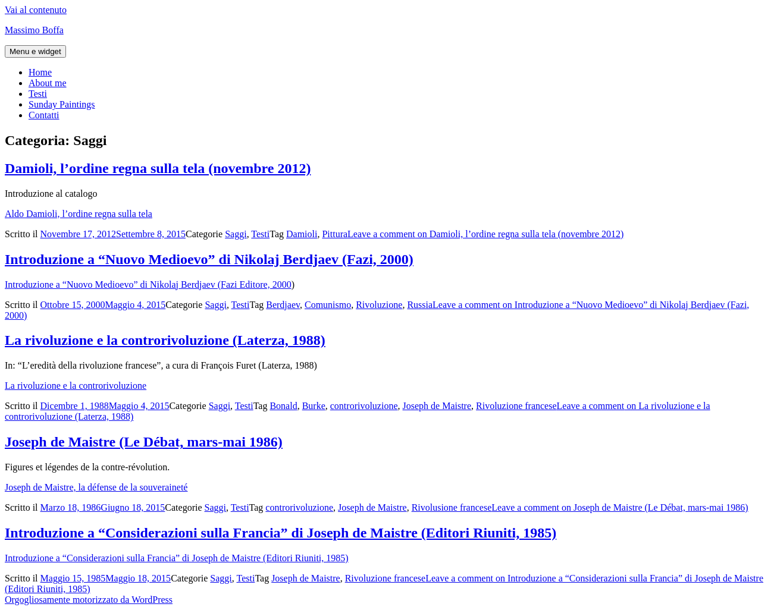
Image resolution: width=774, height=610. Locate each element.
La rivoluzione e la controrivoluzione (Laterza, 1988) (165, 340)
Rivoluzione (379, 305)
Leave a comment (485, 234)
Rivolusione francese (452, 507)
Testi (38, 94)
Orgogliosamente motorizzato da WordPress (89, 600)
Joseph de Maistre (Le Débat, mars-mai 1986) (144, 441)
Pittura (334, 234)
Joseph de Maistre (437, 406)
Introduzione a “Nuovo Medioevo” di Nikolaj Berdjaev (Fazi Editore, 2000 (148, 284)
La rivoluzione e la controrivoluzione (75, 386)
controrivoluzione (364, 406)
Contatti (44, 115)
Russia (420, 305)
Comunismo (328, 305)
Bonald (283, 406)
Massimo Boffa (34, 30)
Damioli (301, 234)
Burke (313, 406)
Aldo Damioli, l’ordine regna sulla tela (78, 214)
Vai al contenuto (36, 10)
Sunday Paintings (62, 104)
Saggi (235, 234)
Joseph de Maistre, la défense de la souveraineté (96, 487)
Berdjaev (283, 305)
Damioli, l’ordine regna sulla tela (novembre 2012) (158, 168)
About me (48, 83)
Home (40, 72)
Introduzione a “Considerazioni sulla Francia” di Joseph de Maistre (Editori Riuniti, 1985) (280, 532)
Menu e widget (35, 51)
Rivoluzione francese (516, 406)
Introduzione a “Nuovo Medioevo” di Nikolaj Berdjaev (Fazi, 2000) (209, 259)
